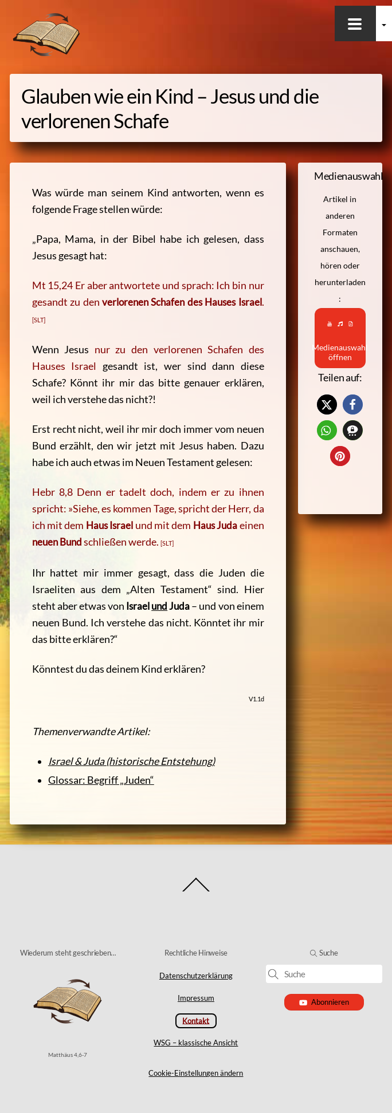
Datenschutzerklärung (196, 975)
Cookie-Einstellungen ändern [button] (195, 1073)
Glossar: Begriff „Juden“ (101, 780)
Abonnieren (324, 1002)
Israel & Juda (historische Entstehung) (131, 761)
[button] (327, 404)
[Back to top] (196, 891)
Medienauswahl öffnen (340, 338)
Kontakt (195, 1020)
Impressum (196, 998)
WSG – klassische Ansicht (196, 1042)
